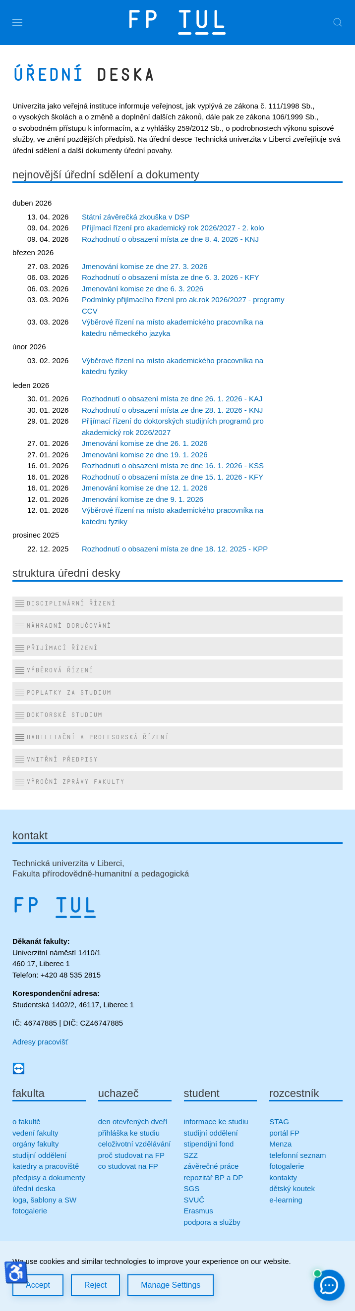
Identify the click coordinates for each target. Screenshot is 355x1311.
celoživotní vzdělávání (134, 1144)
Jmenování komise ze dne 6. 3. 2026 (142, 288)
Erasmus (198, 1210)
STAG (279, 1121)
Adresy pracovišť (40, 1042)
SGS (192, 1188)
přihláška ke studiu (129, 1133)
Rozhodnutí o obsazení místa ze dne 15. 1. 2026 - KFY (172, 477)
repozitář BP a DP (214, 1177)
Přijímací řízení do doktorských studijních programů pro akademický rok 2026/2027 (173, 427)
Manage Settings (170, 1285)
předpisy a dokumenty (48, 1177)
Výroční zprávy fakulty (69, 782)
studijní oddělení (39, 1155)
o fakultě (26, 1121)
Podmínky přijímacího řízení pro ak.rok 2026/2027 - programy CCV (183, 305)
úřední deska (34, 1188)
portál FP (284, 1133)
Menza (280, 1144)
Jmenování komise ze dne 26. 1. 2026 (145, 443)
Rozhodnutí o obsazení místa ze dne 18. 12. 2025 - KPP (175, 549)
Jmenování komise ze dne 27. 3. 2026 (145, 266)
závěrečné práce (211, 1166)
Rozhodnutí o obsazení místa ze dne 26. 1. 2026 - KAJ (172, 398)
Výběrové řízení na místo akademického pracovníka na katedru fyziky (172, 366)
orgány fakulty (35, 1144)
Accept (38, 1285)
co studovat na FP (128, 1166)
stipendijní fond (209, 1144)
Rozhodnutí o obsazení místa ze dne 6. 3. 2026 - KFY (170, 277)
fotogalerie (29, 1210)
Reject (95, 1285)
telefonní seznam (297, 1155)
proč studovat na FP (131, 1155)
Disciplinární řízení (65, 604)
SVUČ (194, 1200)
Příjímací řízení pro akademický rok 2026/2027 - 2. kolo (173, 227)
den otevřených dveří (133, 1121)
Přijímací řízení (56, 649)
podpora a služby (212, 1222)
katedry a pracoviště (45, 1166)
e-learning (285, 1200)
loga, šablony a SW (44, 1200)
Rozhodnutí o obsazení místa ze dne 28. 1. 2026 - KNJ (172, 410)
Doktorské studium (58, 715)
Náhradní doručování (63, 626)
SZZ (191, 1155)
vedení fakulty (35, 1133)
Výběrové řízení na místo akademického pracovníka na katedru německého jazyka (172, 327)
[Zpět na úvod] (177, 22)
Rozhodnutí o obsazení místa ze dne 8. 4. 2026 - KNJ (170, 239)
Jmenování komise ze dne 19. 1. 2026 (145, 454)
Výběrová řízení (54, 671)
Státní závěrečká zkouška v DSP (136, 217)
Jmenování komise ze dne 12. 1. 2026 (145, 488)
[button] (17, 22)
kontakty (283, 1177)
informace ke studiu (216, 1121)
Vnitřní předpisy (56, 760)
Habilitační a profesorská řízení (92, 738)
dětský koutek (292, 1188)
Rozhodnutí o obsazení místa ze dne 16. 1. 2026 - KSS (173, 465)
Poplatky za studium (63, 693)
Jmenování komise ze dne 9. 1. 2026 (142, 499)
